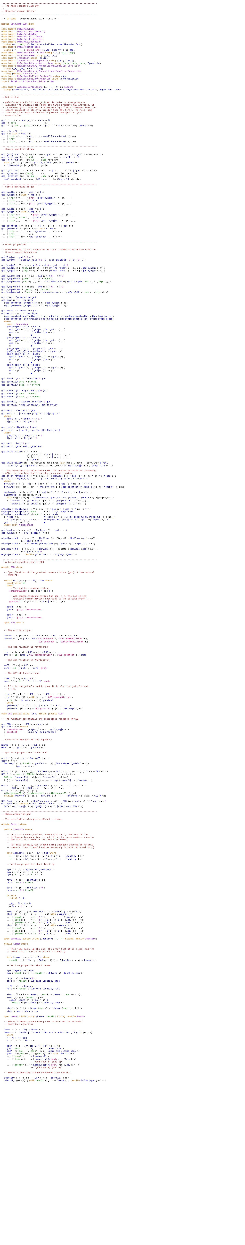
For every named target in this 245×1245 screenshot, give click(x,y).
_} (22, 888)
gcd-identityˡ (10, 436)
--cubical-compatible (30, 22)
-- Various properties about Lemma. (29, 1109)
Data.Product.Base (28, 55)
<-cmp (22, 157)
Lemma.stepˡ (40, 1216)
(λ (17, 875)
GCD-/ (4, 900)
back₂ (80, 528)
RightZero (105, 105)
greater (19, 1060)
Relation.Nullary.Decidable (34, 89)
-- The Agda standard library (19, 6)
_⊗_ (61, 71)
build (43, 68)
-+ (10, 986)
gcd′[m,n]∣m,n (10, 181)
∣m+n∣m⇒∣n (70, 811)
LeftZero (91, 105)
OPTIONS (11, 22)
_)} (38, 188)
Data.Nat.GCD (19, 28)
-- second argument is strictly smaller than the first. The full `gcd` (47, 129)
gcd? (4, 869)
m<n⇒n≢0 (32, 620)
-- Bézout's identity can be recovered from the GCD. (38, 1232)
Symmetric (94, 74)
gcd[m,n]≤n (8, 605)
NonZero (57, 544)
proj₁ (39, 59)
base (6, 777)
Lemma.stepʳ (40, 1222)
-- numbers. (11, 657)
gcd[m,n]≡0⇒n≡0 (11, 332)
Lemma (16, 1084)
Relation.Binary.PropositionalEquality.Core (45, 77)
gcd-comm (6, 344)
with (14, 157)
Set (42, 663)
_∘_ (54, 65)
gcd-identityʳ (10, 449)
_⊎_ (56, 62)
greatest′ (51, 802)
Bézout (15, 946)
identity (9, 1238)
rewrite (28, 633)
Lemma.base (54, 1204)
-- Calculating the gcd (16, 934)
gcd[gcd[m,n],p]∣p (100, 366)
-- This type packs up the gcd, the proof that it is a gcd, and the (50, 1090)
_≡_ (15, 80)
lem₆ (70, 1069)
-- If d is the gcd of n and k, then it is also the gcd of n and (46, 786)
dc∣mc (51, 888)
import (12, 34)
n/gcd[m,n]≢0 (9, 614)
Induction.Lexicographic (32, 71)
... (3, 160)
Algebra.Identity (32, 461)
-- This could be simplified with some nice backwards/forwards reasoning (48, 538)
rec (33, 148)
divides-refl (13, 909)
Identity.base (51, 1127)
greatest (14, 688)
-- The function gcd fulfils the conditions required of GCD (39, 823)
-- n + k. (10, 789)
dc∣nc (40, 888)
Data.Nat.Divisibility (31, 37)
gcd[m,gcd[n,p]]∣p (101, 369)
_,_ (22, 59)
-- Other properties (14, 283)
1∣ (25, 482)
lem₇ (69, 1072)
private (11, 1029)
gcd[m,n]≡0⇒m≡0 (11, 320)
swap (48, 59)
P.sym (55, 584)
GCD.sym (52, 1118)
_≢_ (22, 80)
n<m (39, 148)
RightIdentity (75, 105)
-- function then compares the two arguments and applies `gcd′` (42, 132)
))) (103, 310)
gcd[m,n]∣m (8, 224)
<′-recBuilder (45, 52)
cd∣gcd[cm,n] (21, 568)
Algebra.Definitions (30, 102)
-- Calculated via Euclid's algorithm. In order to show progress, (43, 120)
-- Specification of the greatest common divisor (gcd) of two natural (49, 654)
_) (21, 148)
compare (62, 1050)
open (4, 34)
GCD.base (36, 1127)
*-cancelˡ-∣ (16, 571)
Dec (64, 89)
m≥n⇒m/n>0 (46, 620)
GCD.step (30, 1152)
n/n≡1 (42, 921)
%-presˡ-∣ (64, 209)
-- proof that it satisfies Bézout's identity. (36, 1093)
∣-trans (34, 571)
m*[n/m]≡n (54, 593)
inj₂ (71, 62)
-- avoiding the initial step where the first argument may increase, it (47, 123)
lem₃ (70, 1057)
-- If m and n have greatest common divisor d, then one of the (47, 958)
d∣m (25, 556)
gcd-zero (6, 507)
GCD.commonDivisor (72, 731)
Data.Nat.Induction (29, 49)
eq (37, 310)
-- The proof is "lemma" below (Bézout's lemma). (38, 964)
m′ (16, 1210)
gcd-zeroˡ (7, 470)
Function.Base (26, 65)
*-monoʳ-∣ (88, 556)
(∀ (28, 519)
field (10, 670)
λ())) (108, 326)
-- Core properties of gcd (18, 218)
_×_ (15, 59)
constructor (14, 667)
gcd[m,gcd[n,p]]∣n (76, 369)
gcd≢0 (62, 614)
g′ (49, 1241)
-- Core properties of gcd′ (18, 175)
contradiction (69, 92)
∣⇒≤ (26, 608)
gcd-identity (9, 461)
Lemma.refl (39, 1213)
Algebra (68, 102)
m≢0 (31, 310)
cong (38, 80)
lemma (7, 1182)
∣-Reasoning (20, 375)
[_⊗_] (70, 71)
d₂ (25, 728)
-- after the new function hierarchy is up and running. (37, 541)
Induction (23, 68)
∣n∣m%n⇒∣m (13, 194)
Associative (20, 105)
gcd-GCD (6, 829)
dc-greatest (64, 888)
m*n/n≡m (19, 912)
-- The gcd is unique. (18, 722)
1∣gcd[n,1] (54, 492)
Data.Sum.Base (26, 62)
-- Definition (10, 114)
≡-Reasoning (30, 86)
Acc (15, 52)
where (31, 28)
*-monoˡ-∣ (67, 894)
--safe (49, 22)
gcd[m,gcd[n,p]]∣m (52, 369)
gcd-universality (12, 516)
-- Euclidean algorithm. (19, 1176)
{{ (32, 906)
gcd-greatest (9, 261)
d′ (28, 808)
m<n (18, 160)
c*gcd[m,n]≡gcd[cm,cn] (15, 581)
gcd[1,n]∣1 (39, 473)
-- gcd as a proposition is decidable (25, 863)
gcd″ (79, 1186)
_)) (86, 571)
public (20, 713)
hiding (43, 817)
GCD (13, 648)
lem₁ (69, 1216)
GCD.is (31, 888)
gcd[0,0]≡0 (8, 298)
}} (66, 544)
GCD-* (4, 885)
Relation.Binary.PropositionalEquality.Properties (49, 83)
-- (2, 9)
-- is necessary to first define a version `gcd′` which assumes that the (48, 126)
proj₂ (30, 59)
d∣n (33, 556)
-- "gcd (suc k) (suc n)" (46, 1225)
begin (36, 378)
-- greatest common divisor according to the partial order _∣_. (50, 685)
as (37, 62)
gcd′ (4, 141)
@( (13, 148)
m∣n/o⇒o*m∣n (41, 568)
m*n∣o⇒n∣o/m (48, 556)
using (7, 52)
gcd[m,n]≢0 (8, 307)
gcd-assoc (7, 359)
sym (6, 746)
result (13, 1103)
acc (22, 52)
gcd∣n (14, 191)
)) (85, 301)
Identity (18, 952)
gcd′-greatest (10, 200)
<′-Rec (31, 52)
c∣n (67, 203)
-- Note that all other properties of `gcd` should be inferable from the (48, 289)
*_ (60, 590)
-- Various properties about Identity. (31, 992)
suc (17, 148)
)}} (92, 614)
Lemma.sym (54, 1207)
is (24, 667)
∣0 (78, 184)
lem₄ (69, 1060)
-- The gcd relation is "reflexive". (27, 756)
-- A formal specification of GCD (22, 642)
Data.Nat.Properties (30, 46)
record (8, 663)
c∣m (62, 203)
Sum (42, 62)
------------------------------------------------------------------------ (49, 3)
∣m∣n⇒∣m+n (28, 802)
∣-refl (66, 184)
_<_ (28, 141)
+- (10, 983)
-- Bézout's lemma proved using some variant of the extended (43, 1173)
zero (13, 145)
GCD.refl (36, 1136)
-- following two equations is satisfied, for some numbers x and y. (50, 961)
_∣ (70, 310)
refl (6, 762)
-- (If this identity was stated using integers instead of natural (50, 971)
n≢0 (31, 313)
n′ (33, 1210)
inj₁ (63, 62)
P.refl (23, 252)
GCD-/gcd (6, 918)
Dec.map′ (9, 875)
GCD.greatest (47, 731)
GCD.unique (62, 875)
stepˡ (10, 1143)
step (6, 796)
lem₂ (67, 1053)
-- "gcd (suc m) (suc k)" (46, 1219)
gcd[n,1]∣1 (39, 492)
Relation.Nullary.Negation (34, 92)
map (72, 59)
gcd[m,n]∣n (8, 243)
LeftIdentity (56, 105)
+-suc (35, 1149)
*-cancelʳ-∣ (22, 891)
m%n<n (83, 148)
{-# (3, 22)
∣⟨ (32, 381)
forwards (40, 528)
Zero (116, 105)
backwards (52, 528)
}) (52, 875)
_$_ (47, 65)
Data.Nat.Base (26, 34)
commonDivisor (18, 676)
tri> (74, 74)
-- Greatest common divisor (18, 13)
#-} (56, 22)
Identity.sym (72, 1118)
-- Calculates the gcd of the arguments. (27, 848)
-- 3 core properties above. (19, 292)
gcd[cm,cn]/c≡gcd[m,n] (15, 544)
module (5, 28)
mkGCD (4, 854)
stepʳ (10, 1158)
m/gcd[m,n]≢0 (9, 627)
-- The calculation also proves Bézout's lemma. (31, 940)
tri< (66, 74)
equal (18, 1053)
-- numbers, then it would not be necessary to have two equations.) (50, 974)
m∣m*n (73, 568)
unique (8, 728)
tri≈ (82, 74)
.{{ (46, 544)
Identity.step (51, 1152)
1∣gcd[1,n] (54, 473)
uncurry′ (58, 59)
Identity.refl (51, 1136)
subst (30, 80)
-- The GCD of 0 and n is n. (22, 771)
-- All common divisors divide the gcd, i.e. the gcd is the (47, 682)
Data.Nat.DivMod (27, 40)
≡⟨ (45, 590)
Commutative (38, 105)
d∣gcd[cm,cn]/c (32, 565)
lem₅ (67, 1066)
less (17, 1057)
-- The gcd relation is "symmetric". (27, 740)
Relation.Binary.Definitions (35, 74)
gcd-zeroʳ (7, 488)
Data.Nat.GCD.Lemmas (30, 43)
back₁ (69, 528)
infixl (13, 1032)
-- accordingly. (11, 135)
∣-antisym (24, 301)
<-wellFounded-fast (69, 52)
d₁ (21, 728)
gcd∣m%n (26, 191)
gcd (3, 154)
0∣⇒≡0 (53, 310)
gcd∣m (10, 694)
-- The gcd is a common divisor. (30, 673)
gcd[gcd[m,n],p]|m (34, 366)
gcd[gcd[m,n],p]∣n (76, 366)
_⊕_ (24, 1032)
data (9, 980)
